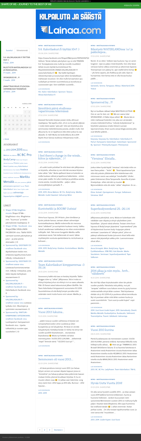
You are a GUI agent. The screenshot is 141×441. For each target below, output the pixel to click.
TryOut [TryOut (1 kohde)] (23, 189)
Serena (102, 86)
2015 (45, 192)
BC (96, 369)
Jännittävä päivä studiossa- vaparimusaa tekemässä (55, 110)
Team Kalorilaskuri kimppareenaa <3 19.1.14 (61, 266)
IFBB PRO (108, 251)
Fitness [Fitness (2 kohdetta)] (16, 163)
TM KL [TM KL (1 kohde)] (15, 189)
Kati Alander (118, 251)
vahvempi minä (65, 195)
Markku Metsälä (97, 313)
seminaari (104, 254)
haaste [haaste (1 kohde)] (25, 163)
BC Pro (62, 192)
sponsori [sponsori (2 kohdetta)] (16, 186)
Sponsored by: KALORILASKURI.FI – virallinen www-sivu (15, 299)
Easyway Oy (104, 139)
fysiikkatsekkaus (97, 251)
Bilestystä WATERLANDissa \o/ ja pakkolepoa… (112, 51)
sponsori (62, 92)
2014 (40, 192)
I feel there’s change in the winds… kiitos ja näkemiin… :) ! (60, 157)
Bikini (106, 248)
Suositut (9, 50)
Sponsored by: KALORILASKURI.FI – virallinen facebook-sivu (16, 283)
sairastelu (95, 86)
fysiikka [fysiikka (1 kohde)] (21, 163)
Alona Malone (53, 192)
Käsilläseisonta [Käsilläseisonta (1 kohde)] (18, 173)
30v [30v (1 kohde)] (4, 150)
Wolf (101, 195)
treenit (105, 316)
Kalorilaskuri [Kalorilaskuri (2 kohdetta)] (23, 166)
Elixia (93, 192)
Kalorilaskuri (52, 92)
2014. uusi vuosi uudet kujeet (103, 310)
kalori (44, 92)
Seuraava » (58, 430)
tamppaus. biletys (113, 86)
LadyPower (109, 369)
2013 (92, 369)
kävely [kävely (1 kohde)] (5, 177)
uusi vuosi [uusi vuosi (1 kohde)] (10, 193)
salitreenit (131, 313)
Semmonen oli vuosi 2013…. (55, 359)
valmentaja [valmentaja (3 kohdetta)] (18, 192)
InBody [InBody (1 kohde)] (16, 166)
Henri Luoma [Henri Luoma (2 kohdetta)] (8, 166)
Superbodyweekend (117, 254)
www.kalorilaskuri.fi (46, 95)
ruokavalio (121, 313)
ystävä (93, 89)
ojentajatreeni (108, 192)
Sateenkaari (122, 142)
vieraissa (94, 195)
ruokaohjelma (110, 313)
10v (39, 92)
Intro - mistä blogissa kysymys (50, 45)
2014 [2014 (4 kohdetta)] (13, 149)
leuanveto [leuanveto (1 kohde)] (16, 177)
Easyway (94, 139)
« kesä (6, 139)
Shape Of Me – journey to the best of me (26, 4)
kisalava (61, 248)
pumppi (118, 192)
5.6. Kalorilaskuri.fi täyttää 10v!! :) (58, 49)
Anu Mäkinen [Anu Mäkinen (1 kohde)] (13, 155)
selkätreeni (126, 192)
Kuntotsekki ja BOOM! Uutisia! (57, 208)
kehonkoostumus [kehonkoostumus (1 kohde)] (8, 170)
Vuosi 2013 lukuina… (51, 312)
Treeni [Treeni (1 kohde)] (19, 189)
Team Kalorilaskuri (122, 369)
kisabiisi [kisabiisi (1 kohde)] (18, 170)
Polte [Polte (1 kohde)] (15, 182)
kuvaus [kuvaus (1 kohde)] (11, 173)
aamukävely (125, 310)
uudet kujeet (105, 420)
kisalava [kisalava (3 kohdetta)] (24, 169)
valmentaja (122, 316)
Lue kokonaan (44, 89)
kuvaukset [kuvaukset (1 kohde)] (6, 173)
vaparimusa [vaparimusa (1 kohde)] (25, 196)
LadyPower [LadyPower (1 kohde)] (10, 177)
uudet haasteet (51, 195)
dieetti (134, 310)
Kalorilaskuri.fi (126, 139)
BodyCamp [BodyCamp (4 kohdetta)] (9, 159)
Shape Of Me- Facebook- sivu (19, 226)
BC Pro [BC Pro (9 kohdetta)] (26, 155)
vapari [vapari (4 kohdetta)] (18, 196)
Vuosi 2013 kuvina (102, 330)
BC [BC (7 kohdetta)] (19, 155)
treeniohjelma (96, 316)
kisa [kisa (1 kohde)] (14, 170)
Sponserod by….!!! (102, 102)
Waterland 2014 (127, 86)
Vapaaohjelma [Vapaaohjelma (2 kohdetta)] (9, 196)
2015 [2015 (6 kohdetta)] (19, 149)
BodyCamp (70, 192)
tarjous (69, 92)
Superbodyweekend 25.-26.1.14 (110, 208)
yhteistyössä (123, 145)
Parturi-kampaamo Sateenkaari (103, 142)
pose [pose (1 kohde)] (19, 182)
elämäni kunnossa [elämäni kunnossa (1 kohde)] (8, 163)
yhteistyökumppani (109, 145)
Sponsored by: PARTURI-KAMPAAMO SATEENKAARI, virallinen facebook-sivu (18, 315)
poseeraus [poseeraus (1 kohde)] (23, 182)
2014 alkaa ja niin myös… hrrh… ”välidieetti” (110, 272)
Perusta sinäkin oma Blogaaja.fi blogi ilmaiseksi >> (70, 1)
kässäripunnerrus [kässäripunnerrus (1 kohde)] (26, 173)
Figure (121, 248)
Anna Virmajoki (97, 248)
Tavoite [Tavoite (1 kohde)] (22, 186)
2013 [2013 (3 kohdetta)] (8, 150)
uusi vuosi (116, 420)
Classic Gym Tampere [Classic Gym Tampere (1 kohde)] (22, 160)
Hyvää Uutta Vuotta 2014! (106, 383)
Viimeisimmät (22, 50)
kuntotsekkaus (71, 248)
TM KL (132, 369)
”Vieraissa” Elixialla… (103, 158)
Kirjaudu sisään (131, 5)
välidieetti (113, 316)
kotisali (99, 192)
